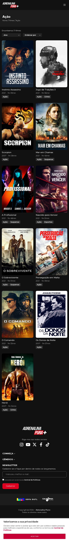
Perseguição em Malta (47, 284)
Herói (5, 409)
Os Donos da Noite (46, 347)
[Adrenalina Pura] (64, 5)
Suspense (48, 166)
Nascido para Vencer (47, 221)
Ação (5, 103)
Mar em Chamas (44, 159)
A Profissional (9, 221)
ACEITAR (35, 536)
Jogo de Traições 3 (46, 96)
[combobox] (11, 41)
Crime (47, 103)
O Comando (8, 347)
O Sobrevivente (10, 284)
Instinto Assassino (11, 96)
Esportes (48, 229)
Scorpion (6, 159)
